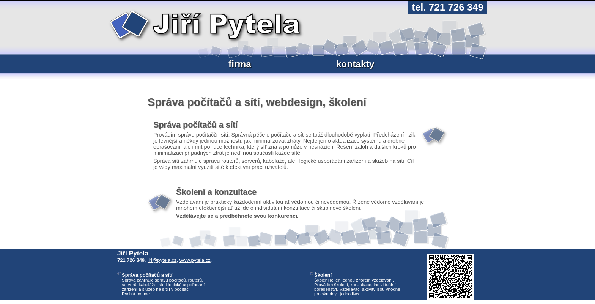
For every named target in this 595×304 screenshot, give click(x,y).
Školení (323, 275)
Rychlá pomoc (136, 293)
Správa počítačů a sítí (147, 275)
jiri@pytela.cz (161, 260)
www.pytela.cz (195, 260)
